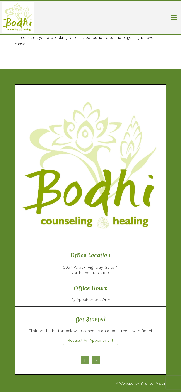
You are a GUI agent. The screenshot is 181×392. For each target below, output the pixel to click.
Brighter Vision (153, 383)
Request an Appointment (90, 340)
